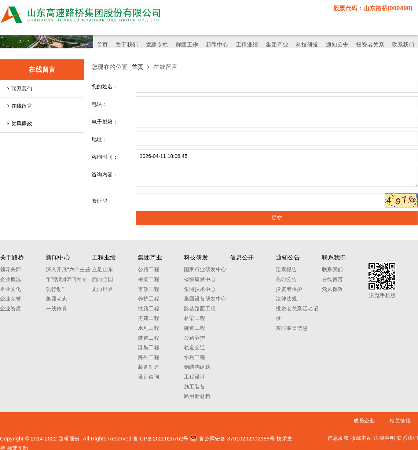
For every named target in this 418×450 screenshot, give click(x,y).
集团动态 (56, 299)
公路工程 (148, 269)
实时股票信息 (292, 328)
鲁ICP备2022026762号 (160, 439)
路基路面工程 (200, 308)
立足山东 (102, 269)
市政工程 (148, 289)
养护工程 (148, 299)
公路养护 (194, 338)
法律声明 (384, 438)
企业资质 (10, 308)
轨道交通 (194, 347)
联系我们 (19, 89)
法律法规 (286, 299)
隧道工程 (148, 338)
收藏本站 (361, 438)
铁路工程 (148, 308)
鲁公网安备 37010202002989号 (232, 439)
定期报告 (286, 269)
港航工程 (148, 347)
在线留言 (19, 106)
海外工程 (148, 357)
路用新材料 (197, 396)
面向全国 (102, 279)
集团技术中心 (200, 289)
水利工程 (148, 328)
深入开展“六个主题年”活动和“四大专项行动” (68, 279)
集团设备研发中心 (205, 299)
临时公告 (286, 279)
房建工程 (148, 318)
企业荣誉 (10, 299)
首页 (138, 67)
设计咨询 (148, 377)
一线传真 (56, 308)
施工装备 (194, 387)
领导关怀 (10, 269)
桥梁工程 (148, 279)
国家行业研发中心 (205, 269)
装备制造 (148, 367)
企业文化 (10, 289)
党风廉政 (19, 123)
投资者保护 (289, 289)
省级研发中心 (200, 279)
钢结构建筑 (197, 367)
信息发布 (338, 438)
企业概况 (10, 279)
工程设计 (194, 377)
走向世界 (102, 289)
